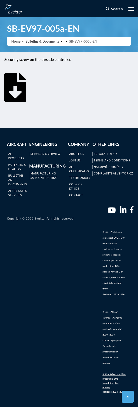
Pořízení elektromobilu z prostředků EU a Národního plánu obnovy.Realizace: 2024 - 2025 (114, 383)
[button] (128, 8)
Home (15, 41)
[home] (12, 8)
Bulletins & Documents (42, 41)
